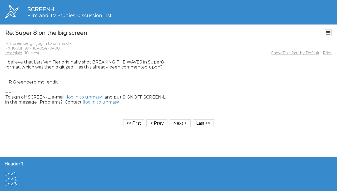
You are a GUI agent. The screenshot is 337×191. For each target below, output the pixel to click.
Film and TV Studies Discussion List (69, 15)
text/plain (13, 53)
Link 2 (10, 179)
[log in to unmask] (52, 43)
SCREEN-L (41, 9)
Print (327, 53)
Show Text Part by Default (295, 53)
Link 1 (10, 174)
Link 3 (10, 184)
